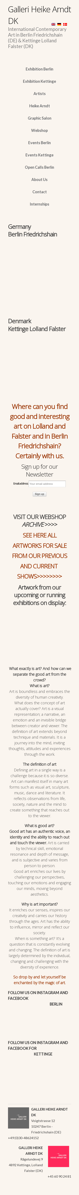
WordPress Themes (63, 1190)
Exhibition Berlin (39, 69)
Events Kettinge (39, 155)
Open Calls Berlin (39, 167)
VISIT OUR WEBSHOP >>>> (39, 520)
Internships (39, 204)
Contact (39, 191)
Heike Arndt (39, 106)
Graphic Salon (39, 118)
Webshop (39, 130)
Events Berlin (39, 142)
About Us (39, 179)
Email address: (39, 484)
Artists (39, 93)
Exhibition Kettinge (39, 81)
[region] (39, 259)
